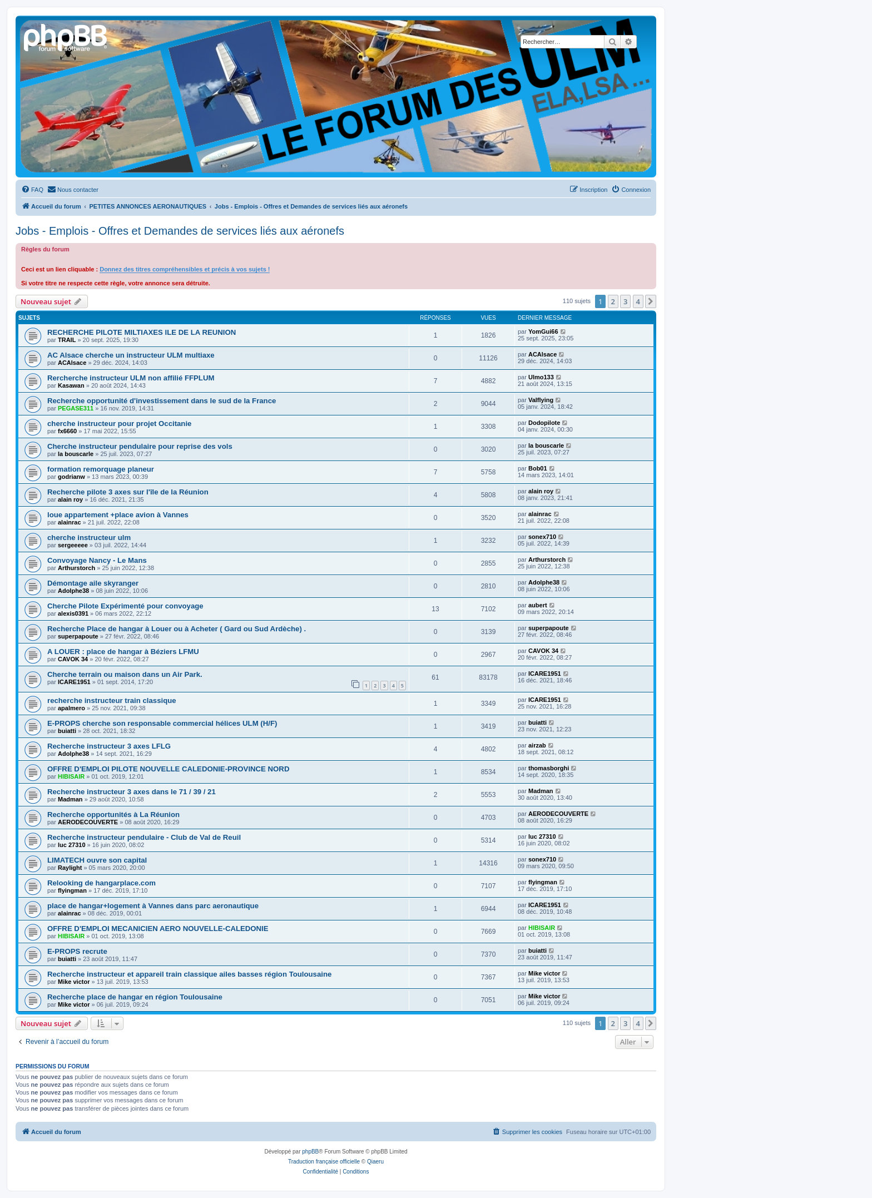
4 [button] (638, 301)
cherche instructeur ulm (89, 537)
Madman (70, 799)
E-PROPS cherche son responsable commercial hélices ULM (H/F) (162, 723)
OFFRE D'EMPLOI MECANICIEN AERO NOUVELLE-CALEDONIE (158, 928)
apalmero (71, 708)
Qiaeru (375, 1162)
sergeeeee (73, 545)
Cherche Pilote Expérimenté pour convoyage (125, 606)
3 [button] (625, 301)
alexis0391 (73, 613)
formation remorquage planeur (100, 469)
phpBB (310, 1152)
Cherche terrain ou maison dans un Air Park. (124, 674)
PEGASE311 (75, 408)
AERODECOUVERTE (88, 822)
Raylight (70, 867)
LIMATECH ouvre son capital (97, 860)
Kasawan (71, 385)
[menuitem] (32, 189)
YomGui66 (543, 331)
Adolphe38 (73, 590)
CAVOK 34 (73, 659)
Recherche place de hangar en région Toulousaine (134, 997)
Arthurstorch (76, 568)
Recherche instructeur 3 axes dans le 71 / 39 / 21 (131, 792)
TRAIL (67, 339)
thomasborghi (548, 768)
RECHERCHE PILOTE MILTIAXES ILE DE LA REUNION (141, 332)
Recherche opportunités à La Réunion (113, 814)
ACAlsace (72, 362)
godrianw (71, 476)
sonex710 (542, 536)
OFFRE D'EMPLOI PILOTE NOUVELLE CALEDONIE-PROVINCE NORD (168, 769)
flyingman (72, 890)
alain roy (70, 499)
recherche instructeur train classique (111, 700)
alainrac (69, 522)
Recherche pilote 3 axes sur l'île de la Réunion (128, 492)
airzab (537, 745)
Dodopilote (544, 422)
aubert (537, 605)
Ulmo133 (541, 377)
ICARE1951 (74, 682)
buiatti (67, 730)
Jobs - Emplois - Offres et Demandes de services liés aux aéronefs (180, 231)
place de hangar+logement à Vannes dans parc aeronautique (153, 906)
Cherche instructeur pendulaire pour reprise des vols (139, 446)
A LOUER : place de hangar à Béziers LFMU (123, 651)
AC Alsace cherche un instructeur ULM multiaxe (131, 355)
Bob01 (537, 468)
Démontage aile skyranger (92, 583)
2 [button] (613, 301)
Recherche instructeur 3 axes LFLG (109, 746)
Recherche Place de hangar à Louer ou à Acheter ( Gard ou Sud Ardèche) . (176, 629)
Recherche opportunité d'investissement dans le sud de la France (161, 401)
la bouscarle (75, 454)
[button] (650, 301)
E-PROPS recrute (77, 951)
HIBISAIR (71, 776)
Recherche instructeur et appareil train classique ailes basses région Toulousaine (189, 974)
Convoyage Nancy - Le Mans (97, 560)
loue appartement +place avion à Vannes (118, 515)
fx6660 (67, 431)
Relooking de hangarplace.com (101, 883)
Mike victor (74, 981)
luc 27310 (72, 844)
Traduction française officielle (324, 1162)
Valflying (540, 400)
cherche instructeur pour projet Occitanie (119, 423)
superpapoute (78, 636)
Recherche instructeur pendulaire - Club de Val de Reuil (144, 837)
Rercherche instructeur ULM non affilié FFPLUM (130, 378)
